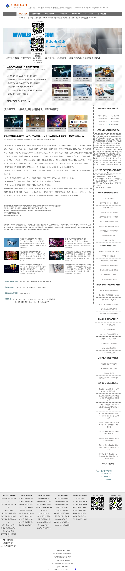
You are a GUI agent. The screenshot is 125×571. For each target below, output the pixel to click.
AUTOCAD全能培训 (62, 510)
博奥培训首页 (23, 14)
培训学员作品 (102, 121)
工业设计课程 (62, 14)
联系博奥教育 (102, 14)
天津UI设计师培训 (109, 198)
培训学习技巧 (115, 121)
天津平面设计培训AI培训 (8, 516)
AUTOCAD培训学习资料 (62, 525)
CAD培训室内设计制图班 (109, 279)
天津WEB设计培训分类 (61, 99)
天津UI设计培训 (109, 373)
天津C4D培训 (78, 128)
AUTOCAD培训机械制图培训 (109, 334)
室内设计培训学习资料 (26, 519)
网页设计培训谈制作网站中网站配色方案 (28, 206)
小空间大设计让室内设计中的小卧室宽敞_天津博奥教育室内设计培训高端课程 (109, 456)
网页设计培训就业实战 (80, 504)
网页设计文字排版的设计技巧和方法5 (39, 210)
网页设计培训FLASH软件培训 (108, 378)
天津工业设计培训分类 (82, 99)
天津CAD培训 (59, 227)
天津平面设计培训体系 (61, 78)
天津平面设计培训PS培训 (8, 513)
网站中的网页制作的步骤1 (12, 213)
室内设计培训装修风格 (26, 522)
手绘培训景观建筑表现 (44, 501)
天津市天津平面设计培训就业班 (38, 225)
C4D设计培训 (8, 510)
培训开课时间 (102, 116)
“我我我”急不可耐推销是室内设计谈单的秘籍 (109, 433)
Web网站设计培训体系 (61, 97)
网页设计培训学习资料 (80, 519)
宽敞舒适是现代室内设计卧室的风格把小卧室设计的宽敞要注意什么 (109, 447)
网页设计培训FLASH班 (79, 507)
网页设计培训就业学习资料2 (61, 58)
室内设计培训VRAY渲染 (26, 513)
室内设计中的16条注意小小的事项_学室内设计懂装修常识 (109, 390)
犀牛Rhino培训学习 (44, 525)
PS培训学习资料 (8, 540)
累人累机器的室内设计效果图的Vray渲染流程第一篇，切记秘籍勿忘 (109, 416)
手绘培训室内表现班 (26, 510)
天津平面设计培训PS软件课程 (108, 217)
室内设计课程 (49, 14)
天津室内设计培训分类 (82, 80)
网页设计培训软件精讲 (80, 501)
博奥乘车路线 (115, 124)
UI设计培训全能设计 (8, 525)
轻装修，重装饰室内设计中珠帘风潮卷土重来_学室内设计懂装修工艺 (109, 425)
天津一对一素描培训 (108, 235)
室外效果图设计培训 (44, 498)
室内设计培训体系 (82, 78)
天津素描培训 (49, 227)
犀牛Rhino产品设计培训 (108, 339)
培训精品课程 (115, 116)
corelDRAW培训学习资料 (8, 546)
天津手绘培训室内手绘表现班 (109, 265)
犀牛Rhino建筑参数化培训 (109, 309)
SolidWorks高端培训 (61, 504)
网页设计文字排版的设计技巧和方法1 (35, 208)
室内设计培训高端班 (108, 256)
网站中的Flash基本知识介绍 (12, 215)
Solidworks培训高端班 (109, 353)
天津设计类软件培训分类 (104, 99)
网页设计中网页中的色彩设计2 (13, 208)
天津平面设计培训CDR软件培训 (109, 226)
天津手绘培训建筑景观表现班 (109, 314)
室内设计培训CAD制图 (26, 504)
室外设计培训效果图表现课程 (109, 290)
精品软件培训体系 (104, 97)
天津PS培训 (64, 225)
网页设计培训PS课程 (79, 510)
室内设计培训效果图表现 (109, 261)
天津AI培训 (83, 225)
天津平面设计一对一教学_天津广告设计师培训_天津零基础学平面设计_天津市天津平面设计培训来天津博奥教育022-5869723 (57, 18)
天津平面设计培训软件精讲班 (109, 212)
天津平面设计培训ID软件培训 (109, 231)
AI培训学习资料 (8, 543)
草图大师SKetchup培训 (44, 504)
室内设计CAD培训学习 (26, 525)
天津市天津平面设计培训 (18, 225)
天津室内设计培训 (70, 227)
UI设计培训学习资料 (79, 516)
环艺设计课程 (89, 14)
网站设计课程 (76, 14)
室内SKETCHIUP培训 (26, 507)
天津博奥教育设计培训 (62, 550)
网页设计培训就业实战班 (109, 368)
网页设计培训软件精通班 (109, 364)
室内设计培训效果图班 (26, 498)
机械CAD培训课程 (62, 507)
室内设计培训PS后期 (26, 516)
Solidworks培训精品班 (109, 348)
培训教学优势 (102, 124)
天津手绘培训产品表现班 (109, 343)
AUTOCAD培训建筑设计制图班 (109, 304)
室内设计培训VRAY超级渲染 (109, 270)
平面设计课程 (36, 14)
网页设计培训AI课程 (79, 513)
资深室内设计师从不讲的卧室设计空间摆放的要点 (109, 439)
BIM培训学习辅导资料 (44, 528)
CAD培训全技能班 (109, 329)
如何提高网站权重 (9, 206)
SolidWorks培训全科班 (36, 227)
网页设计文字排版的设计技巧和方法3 (15, 210)
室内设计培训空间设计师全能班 (109, 251)
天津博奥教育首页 (12, 58)
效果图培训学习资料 (44, 519)
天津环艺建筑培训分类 (104, 80)
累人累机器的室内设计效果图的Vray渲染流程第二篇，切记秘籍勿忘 (109, 398)
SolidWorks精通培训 (61, 501)
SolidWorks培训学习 (61, 519)
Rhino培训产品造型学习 (61, 522)
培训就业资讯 (102, 119)
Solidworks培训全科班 (109, 325)
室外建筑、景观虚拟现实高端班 (109, 295)
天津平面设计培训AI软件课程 (109, 222)
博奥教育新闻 (115, 119)
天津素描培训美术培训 (8, 528)
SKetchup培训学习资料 (44, 522)
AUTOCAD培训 (44, 513)
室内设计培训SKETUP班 (108, 274)
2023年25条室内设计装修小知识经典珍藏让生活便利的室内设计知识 (109, 407)
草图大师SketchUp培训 (109, 300)
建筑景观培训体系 (104, 78)
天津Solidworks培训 (21, 227)
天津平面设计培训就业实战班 (109, 203)
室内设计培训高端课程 (26, 501)
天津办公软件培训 (109, 240)
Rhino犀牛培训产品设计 (61, 513)
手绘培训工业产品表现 (62, 516)
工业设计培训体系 (82, 97)
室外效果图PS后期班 (44, 516)
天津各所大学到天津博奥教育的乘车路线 (36, 229)
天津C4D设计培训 (109, 208)
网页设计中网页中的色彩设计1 (51, 206)
